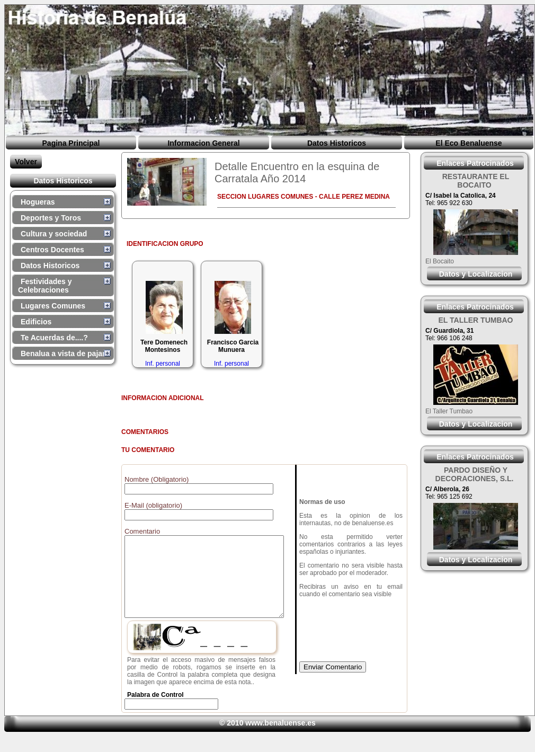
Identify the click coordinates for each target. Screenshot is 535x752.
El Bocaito (439, 261)
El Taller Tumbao (448, 411)
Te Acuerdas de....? (54, 337)
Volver (26, 161)
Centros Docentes (52, 249)
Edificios (36, 321)
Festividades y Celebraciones (45, 285)
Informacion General (203, 143)
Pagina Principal (71, 143)
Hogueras (38, 202)
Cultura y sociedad (54, 233)
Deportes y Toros (51, 218)
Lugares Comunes (53, 306)
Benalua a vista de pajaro (65, 353)
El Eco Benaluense (468, 143)
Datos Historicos (336, 143)
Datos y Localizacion (475, 274)
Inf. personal (162, 363)
